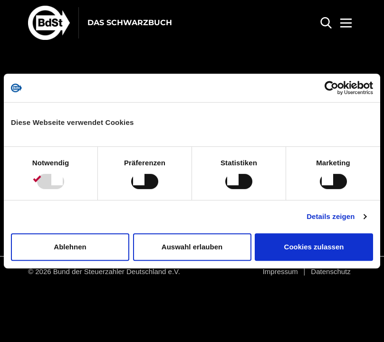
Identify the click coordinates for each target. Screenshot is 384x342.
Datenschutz (330, 271)
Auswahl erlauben (192, 247)
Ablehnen (70, 247)
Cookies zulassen (314, 247)
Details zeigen (331, 216)
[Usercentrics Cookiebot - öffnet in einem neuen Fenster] (331, 88)
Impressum (280, 271)
